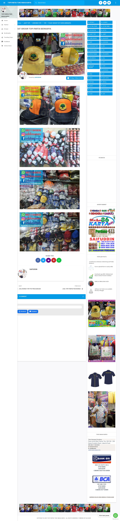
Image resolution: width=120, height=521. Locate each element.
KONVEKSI (105, 42)
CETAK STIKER (93, 26)
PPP (104, 62)
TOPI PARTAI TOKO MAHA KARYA (56, 518)
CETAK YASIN (106, 26)
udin (104, 93)
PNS (91, 62)
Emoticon (22, 312)
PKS (104, 58)
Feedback (33, 312)
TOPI (104, 66)
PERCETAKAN (93, 54)
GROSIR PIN (93, 30)
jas (103, 74)
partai (91, 86)
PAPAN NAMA (93, 50)
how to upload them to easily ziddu (104, 266)
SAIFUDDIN (33, 269)
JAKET (104, 34)
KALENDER (105, 38)
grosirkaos (105, 70)
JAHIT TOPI (93, 34)
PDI (103, 50)
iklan (91, 74)
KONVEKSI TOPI (94, 46)
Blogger (88, 518)
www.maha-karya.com (94, 450)
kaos (91, 78)
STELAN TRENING (91, 66)
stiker (91, 90)
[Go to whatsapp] (115, 515)
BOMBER (105, 22)
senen (104, 86)
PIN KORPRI (106, 54)
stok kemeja (106, 90)
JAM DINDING (93, 38)
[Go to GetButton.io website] (115, 519)
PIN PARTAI (93, 58)
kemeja (92, 82)
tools (91, 93)
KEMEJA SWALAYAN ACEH (102, 281)
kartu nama (106, 78)
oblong (104, 82)
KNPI (91, 42)
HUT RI (104, 30)
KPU (104, 46)
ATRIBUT (92, 22)
